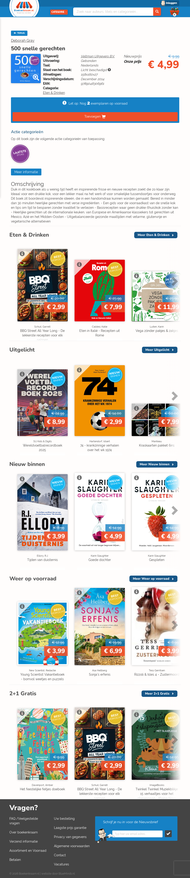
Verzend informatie (23, 841)
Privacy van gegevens (70, 837)
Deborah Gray (23, 40)
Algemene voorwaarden (72, 846)
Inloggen (171, 3)
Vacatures (61, 864)
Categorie (59, 12)
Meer (153, 235)
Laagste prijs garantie (70, 828)
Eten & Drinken (54, 93)
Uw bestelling (64, 818)
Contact (60, 855)
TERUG (19, 33)
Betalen (15, 860)
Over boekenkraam (23, 832)
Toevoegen (92, 116)
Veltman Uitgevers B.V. (98, 56)
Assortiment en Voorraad (27, 850)
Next (174, 281)
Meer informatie (26, 172)
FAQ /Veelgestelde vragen (23, 821)
